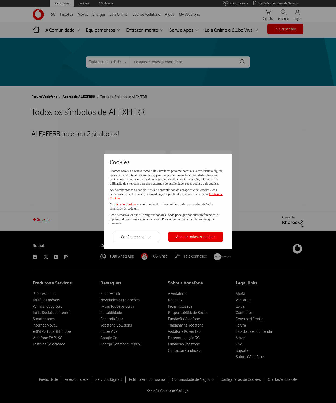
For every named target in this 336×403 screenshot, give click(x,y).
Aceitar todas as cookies (195, 236)
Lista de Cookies (125, 204)
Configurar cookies (136, 236)
